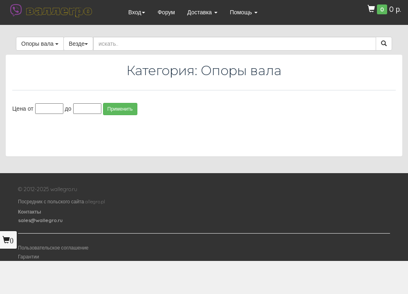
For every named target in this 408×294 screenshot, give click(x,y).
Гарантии (28, 257)
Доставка (202, 12)
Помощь (244, 12)
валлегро (59, 10)
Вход (137, 12)
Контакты (29, 212)
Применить (120, 109)
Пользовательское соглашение (53, 248)
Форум (166, 12)
